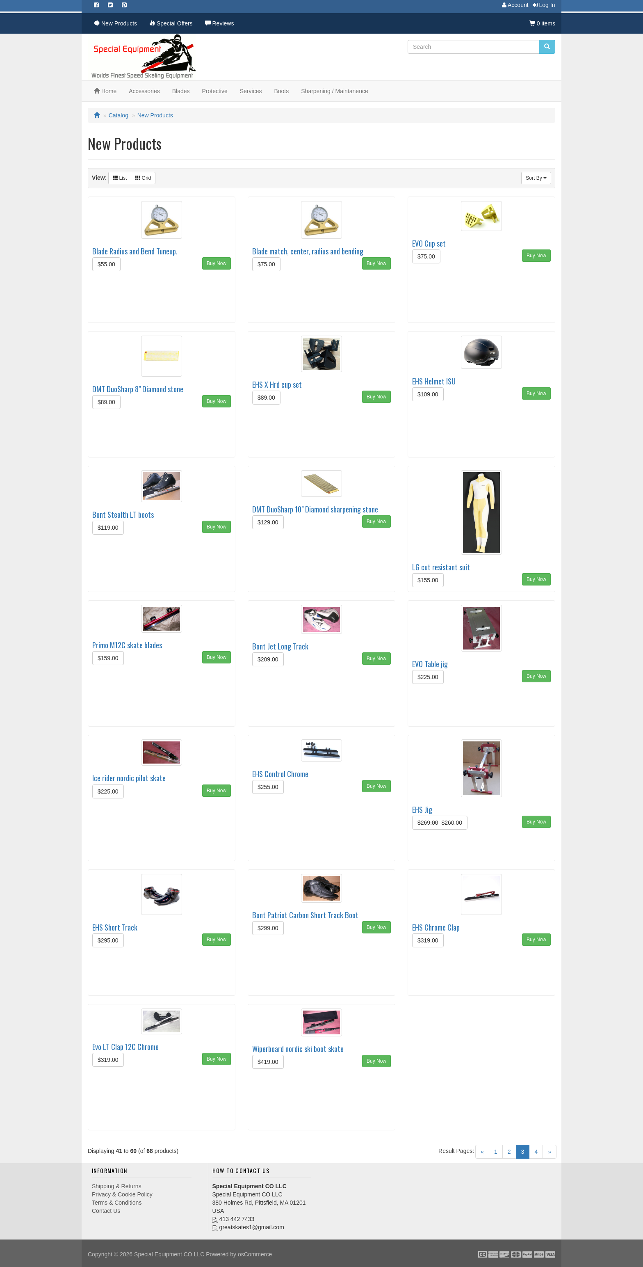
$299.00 (268, 928)
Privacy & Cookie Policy (122, 1194)
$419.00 (268, 1062)
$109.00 (427, 394)
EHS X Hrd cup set (277, 384)
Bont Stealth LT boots (123, 514)
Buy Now (216, 263)
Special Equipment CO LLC (169, 1254)
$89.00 (106, 402)
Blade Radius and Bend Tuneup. (135, 250)
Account (513, 5)
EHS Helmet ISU (434, 381)
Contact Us (106, 1211)
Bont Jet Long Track (280, 646)
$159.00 (108, 658)
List (120, 178)
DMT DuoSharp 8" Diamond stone (137, 388)
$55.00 (106, 264)
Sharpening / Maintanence (334, 91)
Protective (215, 91)
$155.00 (427, 580)
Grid (143, 178)
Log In (542, 5)
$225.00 (427, 677)
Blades (181, 91)
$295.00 (108, 940)
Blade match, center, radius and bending (307, 250)
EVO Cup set (429, 243)
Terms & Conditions (116, 1202)
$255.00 (268, 787)
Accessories (144, 91)
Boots (281, 91)
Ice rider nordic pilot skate (129, 777)
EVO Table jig (430, 663)
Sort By (536, 178)
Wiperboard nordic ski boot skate (298, 1048)
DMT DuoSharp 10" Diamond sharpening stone (315, 509)
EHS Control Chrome (280, 773)
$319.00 (427, 940)
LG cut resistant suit (441, 566)
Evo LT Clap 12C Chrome (125, 1046)
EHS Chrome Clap (436, 927)
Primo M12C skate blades (127, 644)
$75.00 (266, 264)
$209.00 (268, 659)
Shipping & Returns (116, 1186)
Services (251, 91)
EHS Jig (422, 809)
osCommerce (255, 1254)
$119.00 (108, 527)
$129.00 (268, 522)
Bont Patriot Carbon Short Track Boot (305, 914)
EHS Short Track (114, 927)
